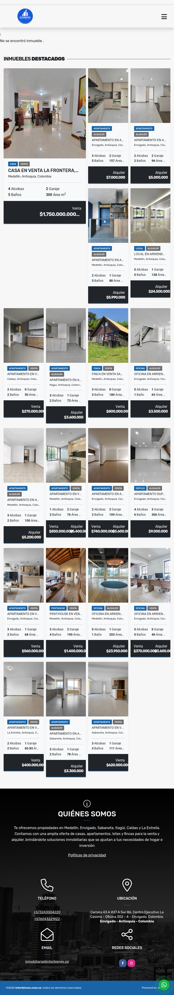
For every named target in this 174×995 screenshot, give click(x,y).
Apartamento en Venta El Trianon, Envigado (23, 614)
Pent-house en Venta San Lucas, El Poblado (66, 614)
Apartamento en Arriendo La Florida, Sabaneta (66, 733)
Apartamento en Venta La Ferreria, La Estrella (23, 727)
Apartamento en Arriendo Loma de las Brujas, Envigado (150, 140)
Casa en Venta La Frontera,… (43, 170)
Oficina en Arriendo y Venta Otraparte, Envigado (150, 614)
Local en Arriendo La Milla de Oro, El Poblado (150, 254)
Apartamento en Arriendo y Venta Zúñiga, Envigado (108, 494)
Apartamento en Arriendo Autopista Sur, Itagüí (66, 380)
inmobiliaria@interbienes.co (47, 961)
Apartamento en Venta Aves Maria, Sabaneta (108, 727)
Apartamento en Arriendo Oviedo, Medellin (23, 500)
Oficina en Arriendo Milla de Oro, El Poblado (108, 614)
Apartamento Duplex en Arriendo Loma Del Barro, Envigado (150, 494)
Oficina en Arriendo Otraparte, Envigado (150, 374)
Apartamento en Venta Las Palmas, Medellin (66, 494)
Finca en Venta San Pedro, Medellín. (108, 374)
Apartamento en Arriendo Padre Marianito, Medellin (108, 260)
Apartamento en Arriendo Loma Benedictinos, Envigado (108, 140)
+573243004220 (47, 912)
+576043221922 (47, 919)
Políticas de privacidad (87, 855)
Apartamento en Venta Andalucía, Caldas (23, 374)
